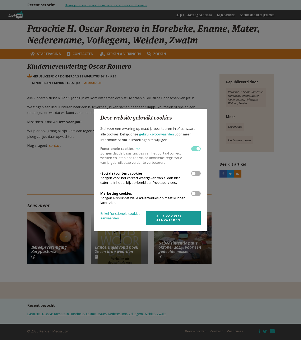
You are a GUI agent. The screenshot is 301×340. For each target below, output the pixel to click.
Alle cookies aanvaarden (169, 218)
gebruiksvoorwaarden (156, 134)
